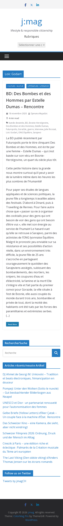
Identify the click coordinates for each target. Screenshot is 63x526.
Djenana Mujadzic (39, 113)
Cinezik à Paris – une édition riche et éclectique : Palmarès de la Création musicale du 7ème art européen (30, 447)
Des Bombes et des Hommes (20, 126)
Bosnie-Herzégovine (38, 122)
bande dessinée (16, 122)
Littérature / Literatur (38, 86)
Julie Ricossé (50, 129)
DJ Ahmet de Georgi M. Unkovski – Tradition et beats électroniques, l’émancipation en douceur (30, 378)
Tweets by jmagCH (14, 481)
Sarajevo (37, 132)
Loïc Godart (11, 132)
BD (26, 122)
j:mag (31, 21)
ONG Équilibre (25, 132)
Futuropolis (11, 129)
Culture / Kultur (15, 86)
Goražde (22, 129)
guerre (30, 129)
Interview (39, 129)
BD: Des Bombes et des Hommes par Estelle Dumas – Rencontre (28, 100)
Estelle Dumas (41, 126)
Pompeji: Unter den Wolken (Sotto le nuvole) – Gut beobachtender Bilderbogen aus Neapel (30, 393)
